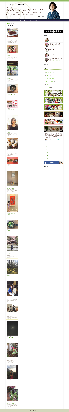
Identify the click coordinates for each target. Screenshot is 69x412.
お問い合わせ (35, 20)
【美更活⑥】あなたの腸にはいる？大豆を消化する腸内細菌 (55, 39)
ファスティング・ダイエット (14, 20)
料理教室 (47, 85)
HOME (7, 20)
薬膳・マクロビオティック (23, 20)
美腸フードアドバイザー (56, 41)
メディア (30, 20)
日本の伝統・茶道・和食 (49, 79)
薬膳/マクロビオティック (49, 81)
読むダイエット (47, 87)
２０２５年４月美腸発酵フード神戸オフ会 (55, 59)
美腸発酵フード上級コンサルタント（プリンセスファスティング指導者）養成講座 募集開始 (55, 48)
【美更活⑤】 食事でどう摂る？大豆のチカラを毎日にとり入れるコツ (55, 44)
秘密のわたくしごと (49, 72)
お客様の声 (48, 75)
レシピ (47, 84)
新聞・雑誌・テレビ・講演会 (49, 78)
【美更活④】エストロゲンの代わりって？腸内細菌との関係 (55, 54)
